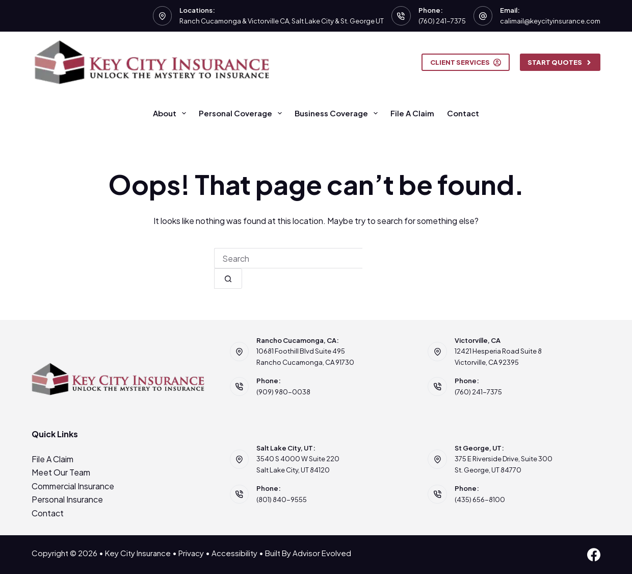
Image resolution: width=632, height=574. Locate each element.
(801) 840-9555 (281, 499)
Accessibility (234, 553)
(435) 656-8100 (480, 499)
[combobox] (288, 258)
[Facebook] (593, 554)
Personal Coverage (242, 113)
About (171, 113)
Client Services (465, 62)
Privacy (191, 553)
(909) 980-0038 (283, 392)
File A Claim (412, 113)
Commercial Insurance (73, 486)
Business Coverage (338, 113)
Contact (463, 113)
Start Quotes (560, 62)
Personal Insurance (67, 499)
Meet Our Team (61, 472)
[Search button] (228, 278)
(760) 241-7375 (442, 21)
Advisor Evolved (322, 553)
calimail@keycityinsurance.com (550, 21)
